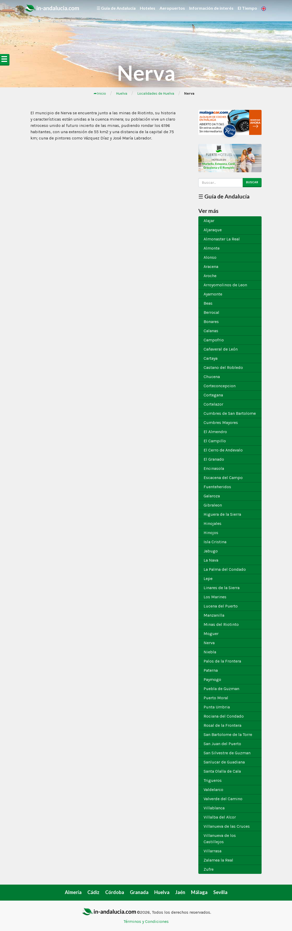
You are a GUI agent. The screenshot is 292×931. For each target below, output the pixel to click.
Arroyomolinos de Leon (225, 284)
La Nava (211, 560)
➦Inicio (100, 93)
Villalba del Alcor (220, 817)
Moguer (211, 633)
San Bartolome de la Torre (228, 734)
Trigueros (213, 780)
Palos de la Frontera (222, 661)
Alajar (209, 220)
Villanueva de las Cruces (227, 826)
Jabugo (211, 550)
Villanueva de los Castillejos (220, 838)
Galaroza (212, 495)
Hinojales (212, 523)
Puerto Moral (216, 697)
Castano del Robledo (223, 367)
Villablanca (214, 807)
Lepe (208, 578)
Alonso (210, 257)
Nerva (209, 642)
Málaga (199, 892)
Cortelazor (213, 404)
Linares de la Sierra (222, 587)
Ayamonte (213, 294)
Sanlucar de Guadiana (224, 762)
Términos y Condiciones (146, 921)
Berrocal (211, 312)
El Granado (214, 459)
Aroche (210, 275)
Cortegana (213, 394)
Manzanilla (214, 615)
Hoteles (147, 8)
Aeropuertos (172, 8)
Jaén (180, 892)
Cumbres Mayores (221, 422)
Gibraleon (213, 505)
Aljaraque (213, 229)
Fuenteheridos (217, 486)
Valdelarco (213, 789)
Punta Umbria (217, 706)
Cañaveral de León (221, 349)
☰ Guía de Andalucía (116, 8)
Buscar (252, 182)
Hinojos (211, 532)
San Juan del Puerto (222, 743)
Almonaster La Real (222, 238)
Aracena (211, 266)
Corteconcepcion (220, 385)
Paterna (211, 670)
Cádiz (93, 892)
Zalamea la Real (218, 860)
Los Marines (215, 596)
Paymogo (212, 679)
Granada (139, 892)
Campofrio (214, 339)
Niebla (210, 651)
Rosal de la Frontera (222, 725)
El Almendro (215, 431)
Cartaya (210, 358)
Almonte (212, 248)
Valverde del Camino (223, 798)
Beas (208, 303)
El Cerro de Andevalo (223, 450)
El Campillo (215, 440)
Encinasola (214, 468)
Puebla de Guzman (221, 688)
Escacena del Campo (223, 477)
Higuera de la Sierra (222, 514)
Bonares (211, 321)
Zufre (209, 869)
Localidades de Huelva (155, 93)
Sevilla (220, 892)
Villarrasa (212, 850)
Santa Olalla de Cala (222, 771)
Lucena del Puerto (221, 606)
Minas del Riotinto (221, 624)
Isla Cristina (215, 541)
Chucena (212, 376)
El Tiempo (247, 8)
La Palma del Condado (225, 569)
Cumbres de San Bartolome (230, 413)
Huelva (121, 93)
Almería (73, 892)
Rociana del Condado (224, 716)
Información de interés (211, 8)
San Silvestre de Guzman (227, 752)
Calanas (211, 330)
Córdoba (114, 892)
